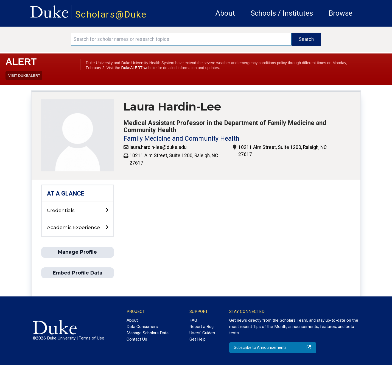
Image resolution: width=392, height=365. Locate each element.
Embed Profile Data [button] (77, 273)
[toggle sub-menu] (106, 210)
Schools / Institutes (282, 13)
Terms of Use (91, 338)
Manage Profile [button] (77, 252)
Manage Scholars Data (148, 332)
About (225, 13)
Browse (340, 13)
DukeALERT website (139, 68)
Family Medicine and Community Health (181, 138)
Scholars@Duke (111, 14)
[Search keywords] (181, 39)
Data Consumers (142, 326)
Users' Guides (202, 332)
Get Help (197, 339)
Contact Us (137, 339)
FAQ (193, 320)
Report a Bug (201, 326)
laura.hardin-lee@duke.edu (158, 147)
